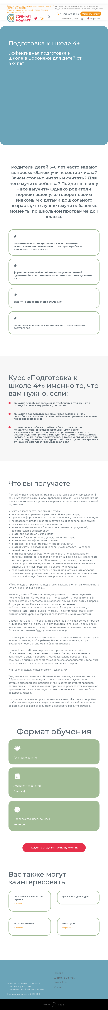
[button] (90, 14)
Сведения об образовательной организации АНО (78, 8)
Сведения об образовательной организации (76, 6)
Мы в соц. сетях (71, 18)
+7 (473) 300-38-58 (68, 13)
